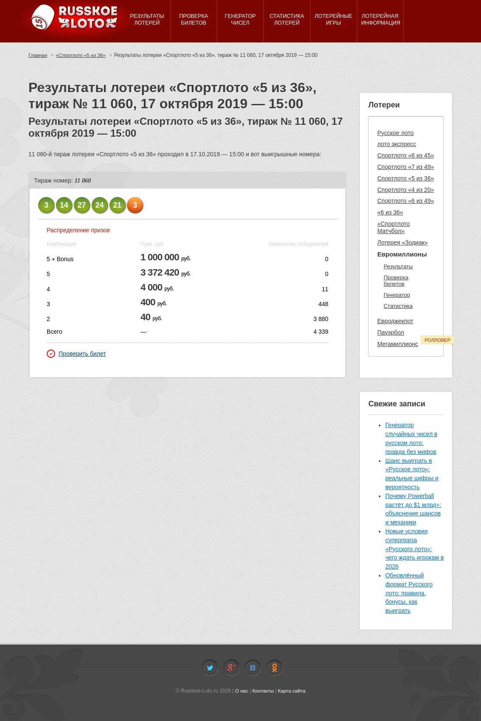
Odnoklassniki (274, 667)
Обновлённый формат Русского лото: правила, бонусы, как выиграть (408, 593)
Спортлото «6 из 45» (405, 155)
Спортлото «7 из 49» (405, 166)
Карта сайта (292, 691)
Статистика (397, 306)
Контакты (263, 691)
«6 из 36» (390, 212)
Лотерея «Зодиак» (402, 242)
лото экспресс (396, 144)
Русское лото (395, 133)
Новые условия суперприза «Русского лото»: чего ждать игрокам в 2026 (414, 549)
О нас (241, 691)
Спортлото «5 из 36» (405, 178)
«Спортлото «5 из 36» (82, 55)
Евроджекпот (395, 321)
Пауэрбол (390, 332)
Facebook (231, 667)
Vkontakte (252, 667)
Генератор (396, 295)
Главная (38, 55)
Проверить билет (76, 353)
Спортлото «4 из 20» (405, 189)
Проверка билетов (395, 280)
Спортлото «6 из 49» (405, 200)
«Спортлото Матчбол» (393, 227)
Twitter (209, 667)
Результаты (397, 266)
